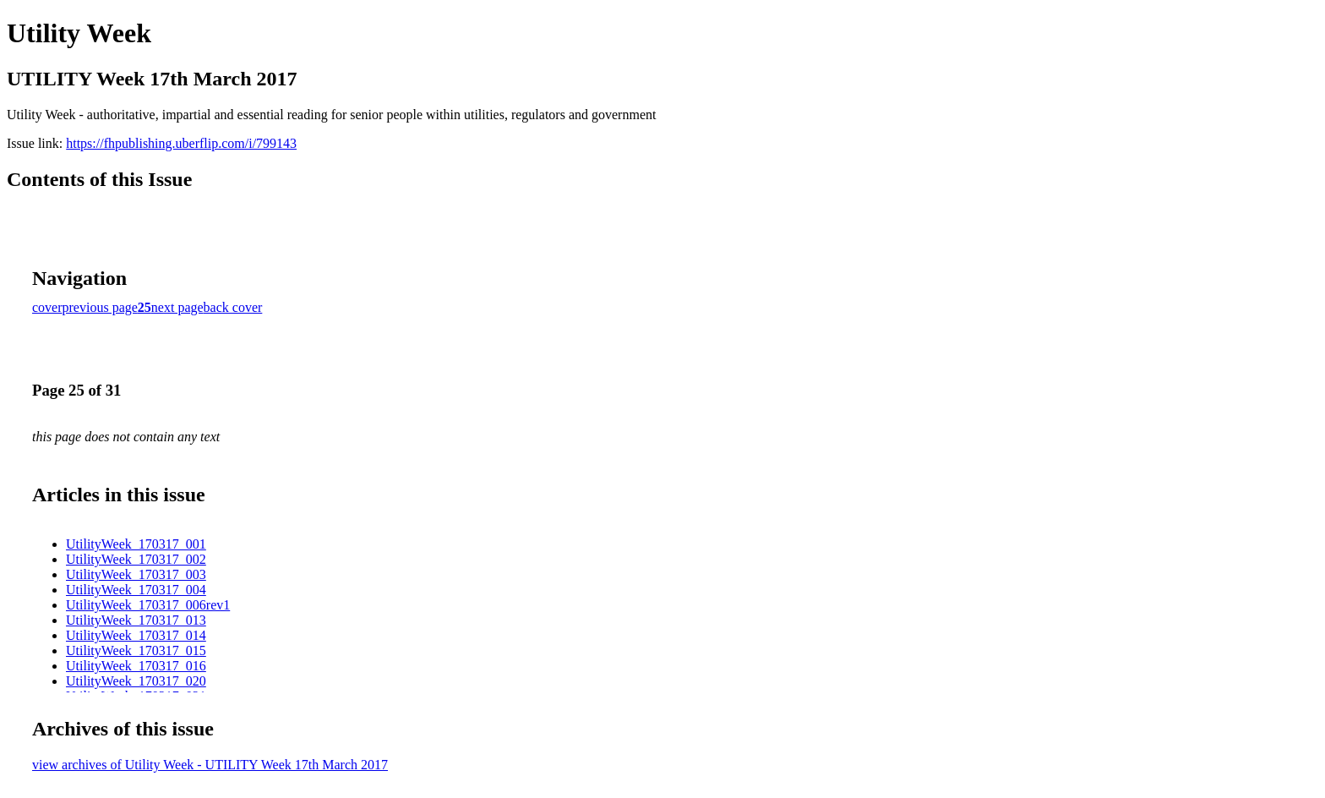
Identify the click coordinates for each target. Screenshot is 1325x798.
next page (177, 307)
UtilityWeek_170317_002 (136, 559)
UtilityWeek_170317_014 (136, 635)
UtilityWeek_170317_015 (136, 650)
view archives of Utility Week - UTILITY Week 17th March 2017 (210, 764)
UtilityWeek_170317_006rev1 (148, 605)
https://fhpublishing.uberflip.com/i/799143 (181, 143)
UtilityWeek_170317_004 (136, 589)
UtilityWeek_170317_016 (136, 666)
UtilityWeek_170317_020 (136, 681)
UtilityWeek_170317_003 (136, 574)
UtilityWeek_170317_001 (136, 544)
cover (47, 307)
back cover (233, 307)
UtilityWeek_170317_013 (136, 620)
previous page (100, 307)
